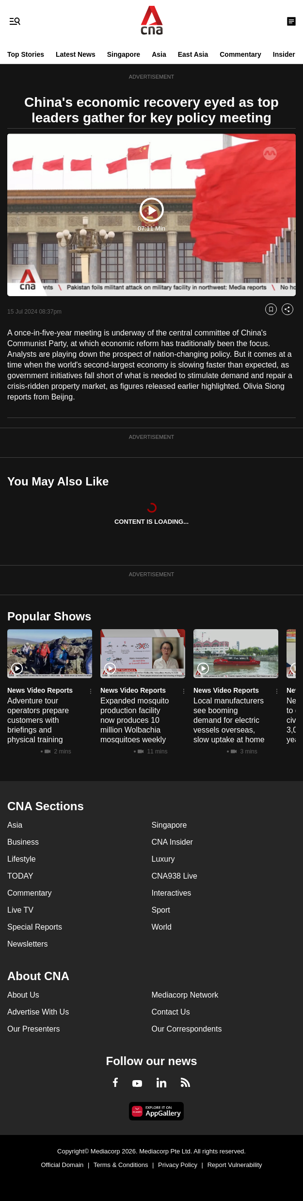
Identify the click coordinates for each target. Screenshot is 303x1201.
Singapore (123, 54)
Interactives (171, 893)
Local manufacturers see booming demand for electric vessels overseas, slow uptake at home (229, 720)
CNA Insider (172, 842)
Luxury (163, 859)
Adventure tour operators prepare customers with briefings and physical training (38, 720)
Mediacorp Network (185, 995)
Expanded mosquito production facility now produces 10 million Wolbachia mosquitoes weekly (134, 720)
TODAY (20, 876)
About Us (23, 995)
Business (23, 842)
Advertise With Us (38, 1012)
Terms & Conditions (121, 1164)
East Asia (193, 54)
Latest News (76, 54)
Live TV (20, 910)
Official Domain (62, 1164)
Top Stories (25, 54)
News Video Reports (40, 690)
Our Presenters (33, 1029)
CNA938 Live (174, 876)
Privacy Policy (177, 1164)
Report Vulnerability (234, 1164)
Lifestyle (21, 859)
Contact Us (171, 1012)
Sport (161, 910)
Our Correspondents (187, 1029)
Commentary (240, 54)
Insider (284, 54)
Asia (159, 54)
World (162, 927)
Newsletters (27, 944)
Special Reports (34, 927)
